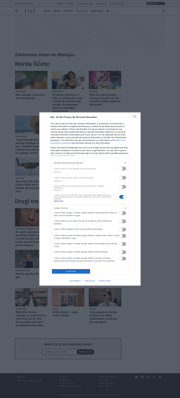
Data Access (90, 281)
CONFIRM (71, 271)
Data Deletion (75, 281)
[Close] (135, 117)
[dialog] (90, 199)
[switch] (122, 168)
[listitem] (90, 162)
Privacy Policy (105, 281)
